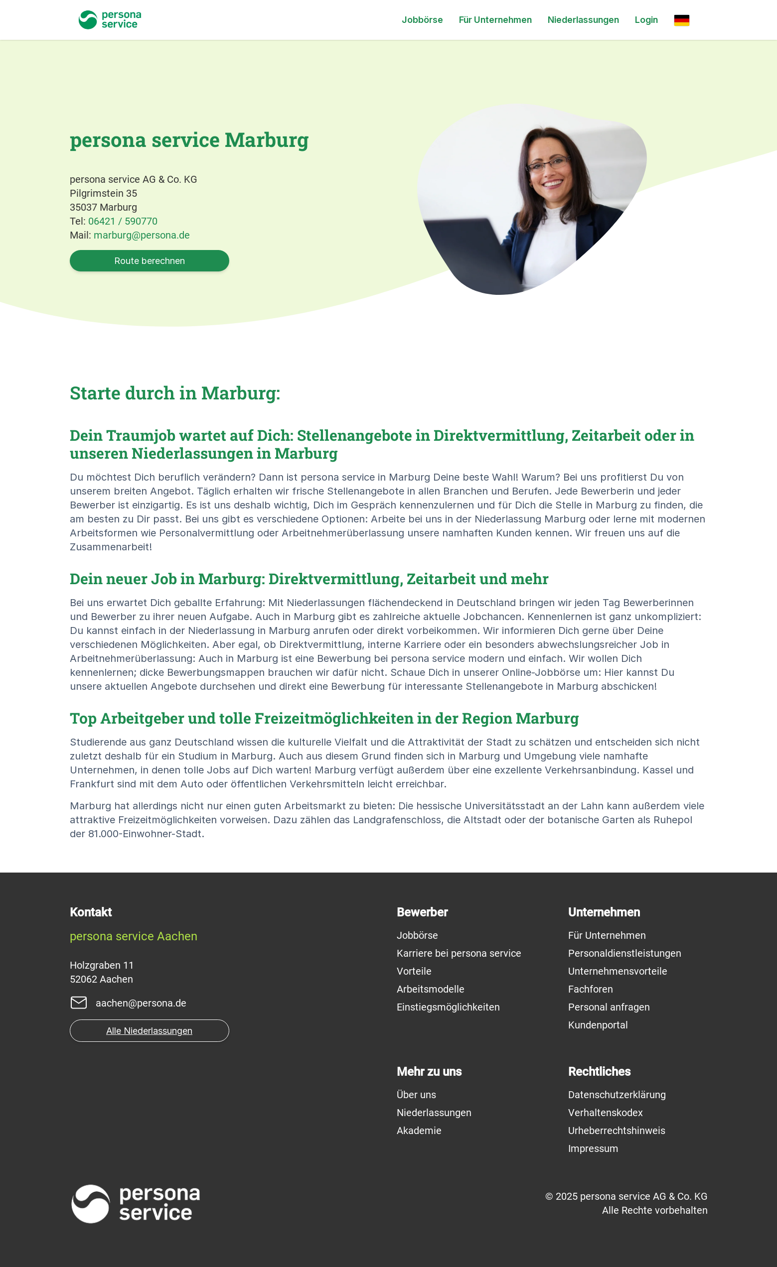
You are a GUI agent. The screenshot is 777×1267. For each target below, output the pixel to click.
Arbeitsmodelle (431, 989)
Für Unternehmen (495, 19)
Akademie (419, 1131)
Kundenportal (598, 1025)
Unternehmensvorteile (617, 971)
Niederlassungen (583, 19)
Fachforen (590, 989)
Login (646, 19)
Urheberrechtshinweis (616, 1131)
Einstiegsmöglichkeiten (448, 1007)
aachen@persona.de (141, 1003)
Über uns (416, 1095)
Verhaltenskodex (605, 1113)
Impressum (593, 1148)
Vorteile (414, 971)
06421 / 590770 (122, 221)
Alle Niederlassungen (149, 1030)
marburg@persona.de (142, 235)
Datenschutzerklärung (617, 1095)
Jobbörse (422, 19)
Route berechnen (149, 260)
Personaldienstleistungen (624, 953)
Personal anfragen (609, 1007)
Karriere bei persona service (459, 953)
